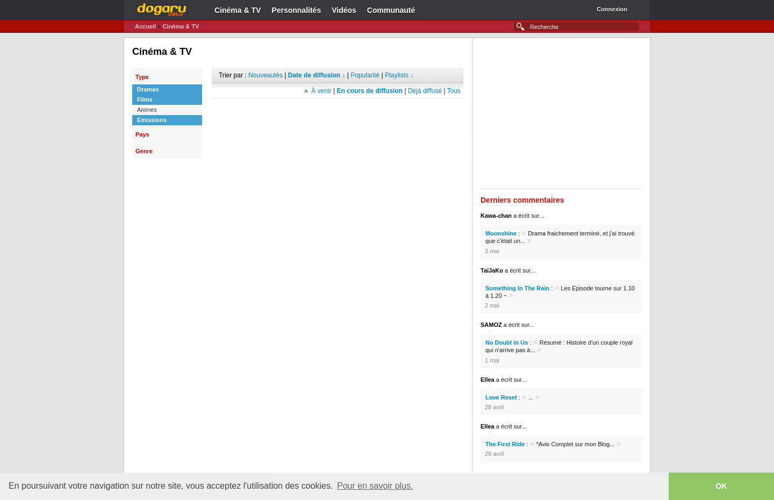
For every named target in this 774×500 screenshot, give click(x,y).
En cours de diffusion (369, 91)
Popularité (364, 75)
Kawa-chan (496, 215)
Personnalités (296, 10)
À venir (321, 91)
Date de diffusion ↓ (317, 75)
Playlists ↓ (399, 75)
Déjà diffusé (425, 91)
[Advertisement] (337, 115)
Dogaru (161, 8)
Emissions (152, 120)
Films (145, 99)
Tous (454, 91)
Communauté (391, 10)
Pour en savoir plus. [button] (375, 485)
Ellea (487, 379)
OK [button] (721, 486)
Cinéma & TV (237, 10)
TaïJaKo (492, 270)
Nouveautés (265, 75)
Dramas (148, 89)
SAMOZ (491, 325)
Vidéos (344, 10)
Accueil (145, 26)
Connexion (612, 9)
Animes (147, 109)
